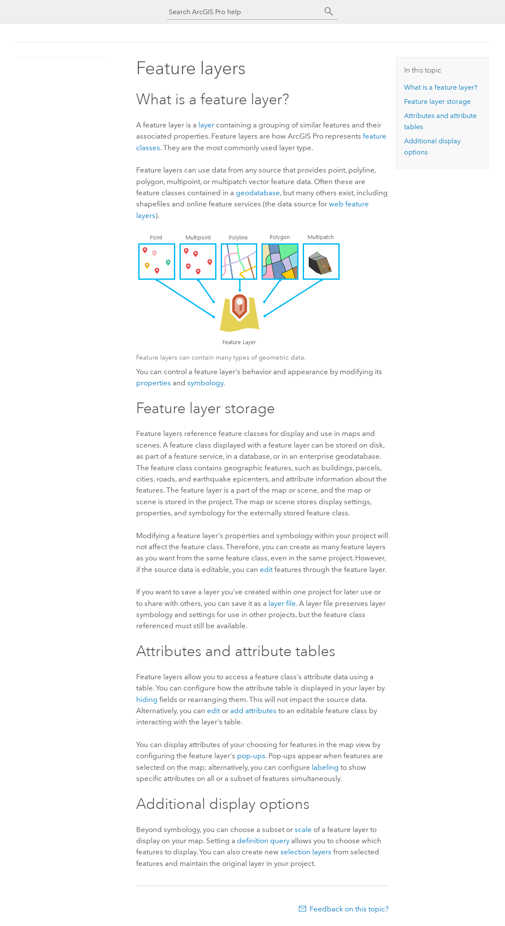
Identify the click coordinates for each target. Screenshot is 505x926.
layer (206, 125)
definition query (263, 840)
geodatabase (258, 192)
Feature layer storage (437, 101)
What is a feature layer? (441, 87)
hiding (147, 699)
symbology (205, 382)
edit (266, 569)
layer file (282, 603)
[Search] (329, 11)
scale (303, 829)
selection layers (306, 851)
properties (153, 382)
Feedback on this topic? (349, 909)
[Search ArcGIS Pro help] (244, 11)
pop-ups (251, 755)
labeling (325, 767)
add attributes (253, 710)
